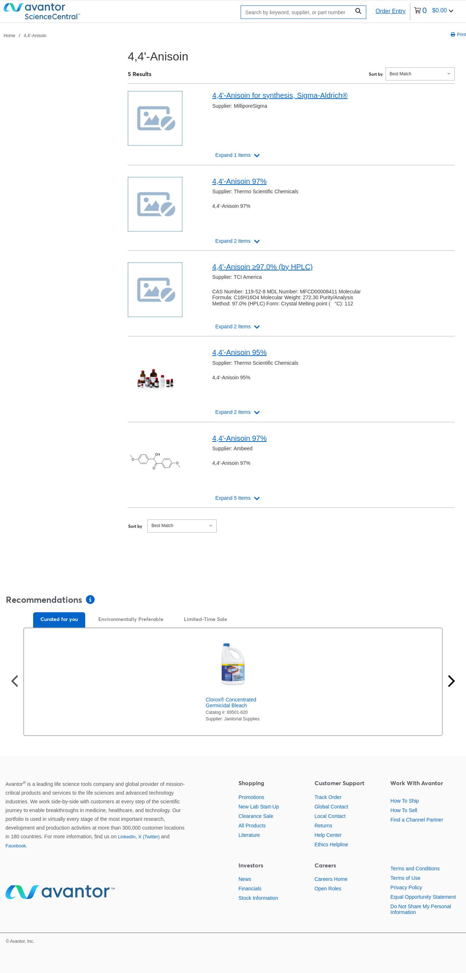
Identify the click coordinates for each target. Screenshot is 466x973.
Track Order (328, 797)
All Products (252, 825)
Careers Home (331, 879)
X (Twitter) (148, 836)
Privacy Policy (406, 887)
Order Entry (390, 11)
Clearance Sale (255, 816)
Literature (249, 835)
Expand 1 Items (232, 155)
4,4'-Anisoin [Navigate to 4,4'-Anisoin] (35, 35)
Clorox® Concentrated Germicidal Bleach (231, 702)
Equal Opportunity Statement (423, 897)
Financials (249, 888)
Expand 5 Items (232, 498)
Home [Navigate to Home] (9, 35)
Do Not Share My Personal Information (420, 909)
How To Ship (404, 801)
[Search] (297, 12)
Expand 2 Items (232, 241)
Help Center (328, 835)
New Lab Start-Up (258, 807)
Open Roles (328, 888)
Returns (323, 825)
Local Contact (330, 816)
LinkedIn (126, 836)
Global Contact (331, 807)
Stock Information (258, 898)
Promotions (251, 797)
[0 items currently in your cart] (433, 11)
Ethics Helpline (331, 844)
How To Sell (403, 810)
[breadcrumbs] (25, 35)
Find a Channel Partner (416, 820)
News (244, 879)
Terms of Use (405, 878)
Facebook (15, 846)
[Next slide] (451, 682)
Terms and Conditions (414, 868)
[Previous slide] (14, 682)
